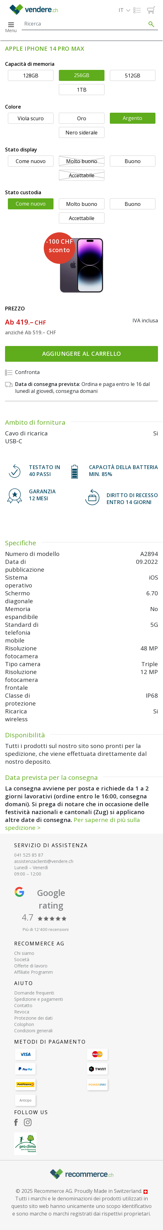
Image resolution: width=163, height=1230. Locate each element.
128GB (30, 75)
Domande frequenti (34, 993)
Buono (133, 161)
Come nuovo (31, 161)
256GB (81, 75)
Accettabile (81, 175)
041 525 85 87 (28, 855)
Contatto (23, 1005)
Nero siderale (81, 132)
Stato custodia (23, 192)
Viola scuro (31, 118)
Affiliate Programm (33, 972)
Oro (81, 118)
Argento (132, 118)
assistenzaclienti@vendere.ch (43, 861)
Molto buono (81, 161)
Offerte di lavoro (31, 966)
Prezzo (15, 308)
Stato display (21, 149)
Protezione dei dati (33, 1018)
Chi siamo (24, 953)
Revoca (21, 1012)
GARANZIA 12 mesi (42, 495)
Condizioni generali (33, 1031)
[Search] (83, 24)
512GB (132, 75)
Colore (13, 106)
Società (21, 959)
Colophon (24, 1024)
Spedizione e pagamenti (38, 999)
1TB (82, 89)
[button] (124, 10)
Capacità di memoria (29, 63)
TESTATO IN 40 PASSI (44, 471)
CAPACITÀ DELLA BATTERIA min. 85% (123, 471)
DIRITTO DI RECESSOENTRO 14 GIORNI (132, 499)
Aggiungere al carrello (81, 353)
